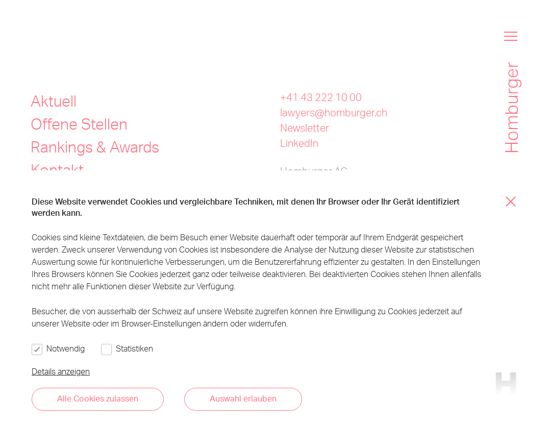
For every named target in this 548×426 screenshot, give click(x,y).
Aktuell (54, 100)
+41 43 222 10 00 (321, 97)
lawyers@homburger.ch (333, 112)
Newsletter (304, 127)
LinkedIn (299, 142)
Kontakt (57, 169)
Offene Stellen (79, 123)
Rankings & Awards (95, 146)
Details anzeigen (61, 371)
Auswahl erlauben (243, 398)
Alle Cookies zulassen (97, 398)
